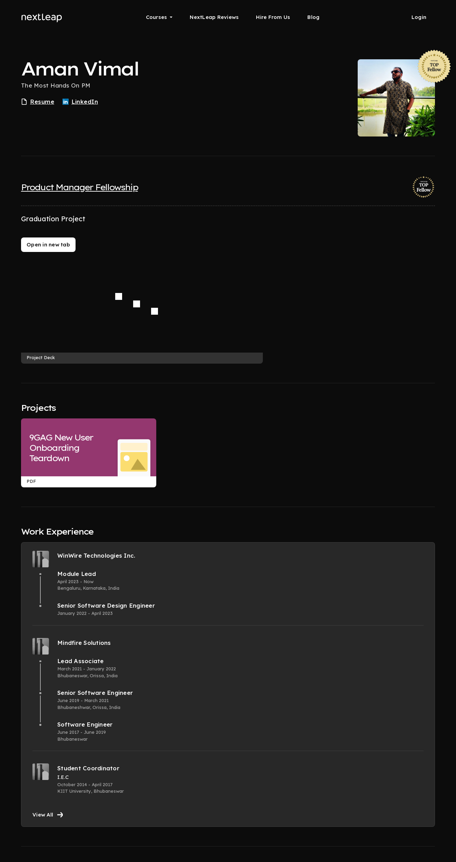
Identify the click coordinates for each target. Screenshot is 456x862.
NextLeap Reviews (214, 17)
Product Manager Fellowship (79, 187)
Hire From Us (273, 17)
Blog (313, 17)
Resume (37, 101)
